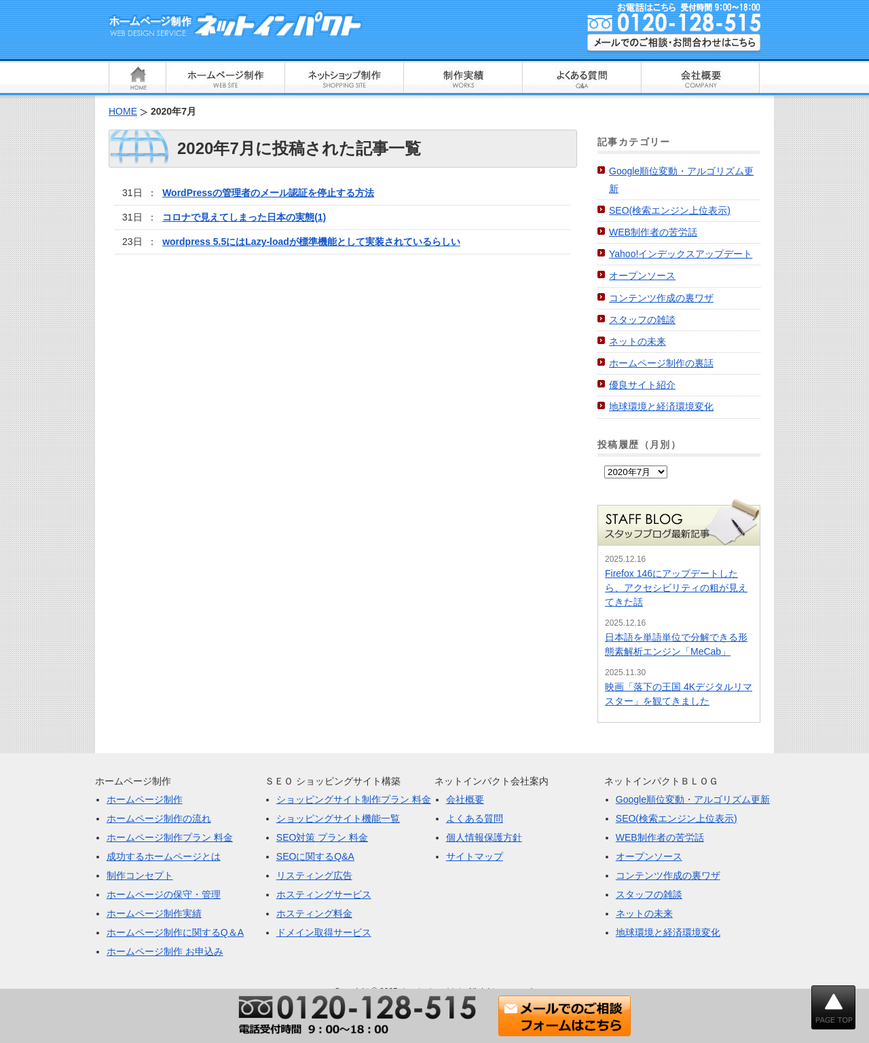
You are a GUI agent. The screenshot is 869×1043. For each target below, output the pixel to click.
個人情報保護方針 (484, 837)
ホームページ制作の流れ (159, 818)
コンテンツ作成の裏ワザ (661, 297)
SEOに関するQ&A (315, 856)
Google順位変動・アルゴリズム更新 (693, 799)
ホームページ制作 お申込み (165, 951)
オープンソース (642, 275)
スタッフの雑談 (642, 319)
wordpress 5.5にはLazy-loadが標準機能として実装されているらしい (311, 241)
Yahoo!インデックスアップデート (680, 253)
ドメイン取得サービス (323, 932)
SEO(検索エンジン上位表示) (670, 210)
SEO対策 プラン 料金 (322, 837)
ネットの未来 (637, 341)
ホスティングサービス (323, 894)
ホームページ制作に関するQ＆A (175, 932)
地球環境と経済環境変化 (661, 406)
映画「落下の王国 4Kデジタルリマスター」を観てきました (678, 693)
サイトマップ (474, 856)
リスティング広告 (314, 875)
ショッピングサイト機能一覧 (338, 818)
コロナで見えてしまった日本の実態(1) (244, 217)
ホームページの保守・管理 (164, 894)
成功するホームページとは (164, 856)
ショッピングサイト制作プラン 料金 (353, 799)
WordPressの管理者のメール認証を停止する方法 (268, 192)
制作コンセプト (140, 875)
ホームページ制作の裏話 (661, 363)
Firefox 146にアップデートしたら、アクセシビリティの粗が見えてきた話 (676, 587)
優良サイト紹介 (642, 384)
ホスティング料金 (314, 913)
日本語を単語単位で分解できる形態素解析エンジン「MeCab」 (676, 644)
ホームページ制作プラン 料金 (170, 837)
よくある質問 (474, 818)
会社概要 (465, 799)
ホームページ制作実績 (154, 913)
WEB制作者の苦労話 (653, 232)
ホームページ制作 (145, 799)
